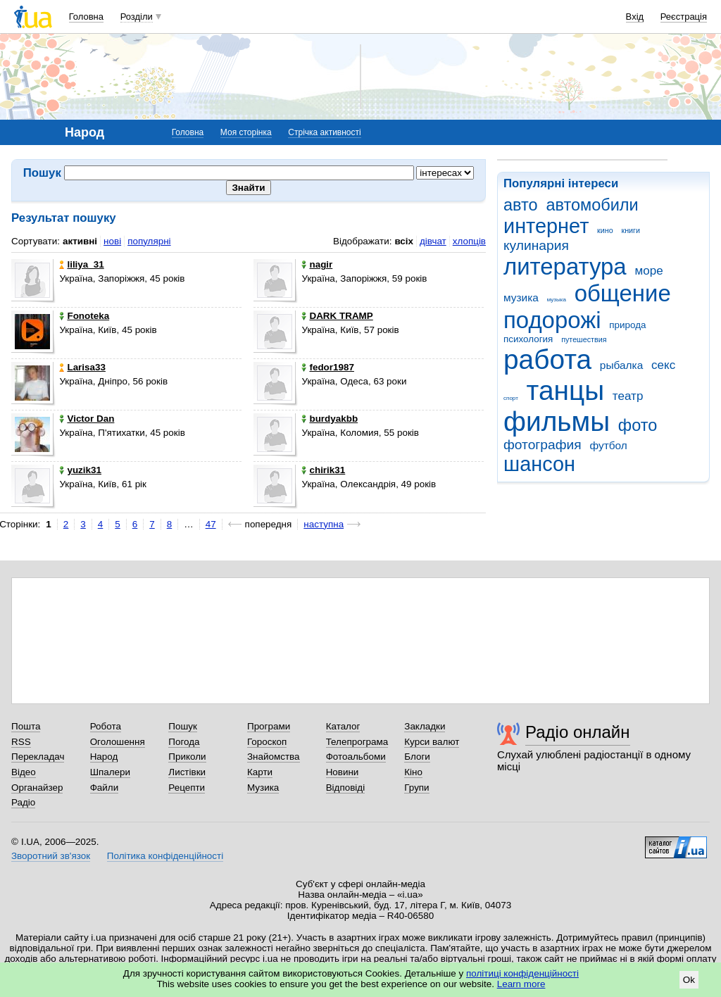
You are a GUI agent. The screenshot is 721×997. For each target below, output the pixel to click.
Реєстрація (683, 16)
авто (520, 205)
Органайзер (37, 787)
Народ (104, 756)
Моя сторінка (246, 132)
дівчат (433, 241)
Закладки (424, 726)
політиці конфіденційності (522, 973)
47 (211, 524)
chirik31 (323, 470)
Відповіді (345, 787)
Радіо (23, 802)
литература (565, 266)
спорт (510, 398)
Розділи (136, 16)
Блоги (417, 756)
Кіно (413, 772)
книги (630, 230)
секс (663, 365)
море (648, 270)
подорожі (552, 320)
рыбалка (621, 365)
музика (521, 297)
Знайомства (273, 756)
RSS (21, 741)
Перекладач (37, 756)
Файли (104, 787)
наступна (323, 524)
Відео (23, 772)
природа (627, 325)
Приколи (187, 756)
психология (528, 339)
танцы (566, 390)
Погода (183, 741)
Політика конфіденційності (165, 856)
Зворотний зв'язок (50, 856)
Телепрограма (357, 741)
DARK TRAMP (336, 316)
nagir (316, 264)
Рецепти (186, 787)
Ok (689, 979)
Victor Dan (86, 418)
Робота (105, 726)
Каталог (343, 726)
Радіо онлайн (577, 731)
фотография (542, 444)
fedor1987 (327, 367)
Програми (268, 726)
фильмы (556, 421)
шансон (539, 464)
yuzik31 (80, 470)
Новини (342, 772)
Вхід (635, 16)
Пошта (25, 726)
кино (605, 230)
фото (638, 425)
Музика (263, 787)
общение (623, 293)
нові (112, 241)
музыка (556, 299)
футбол (608, 445)
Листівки (187, 772)
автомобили (592, 205)
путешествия (583, 339)
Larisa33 (82, 367)
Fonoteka (84, 316)
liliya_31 (81, 264)
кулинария (536, 245)
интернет (546, 226)
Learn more (521, 984)
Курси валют (431, 741)
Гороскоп (267, 741)
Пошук (182, 726)
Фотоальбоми (356, 756)
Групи (416, 787)
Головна (86, 16)
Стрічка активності (324, 132)
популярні (148, 241)
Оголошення (117, 741)
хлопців (469, 241)
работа (547, 359)
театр (628, 396)
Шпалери (110, 772)
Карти (259, 772)
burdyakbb (329, 418)
